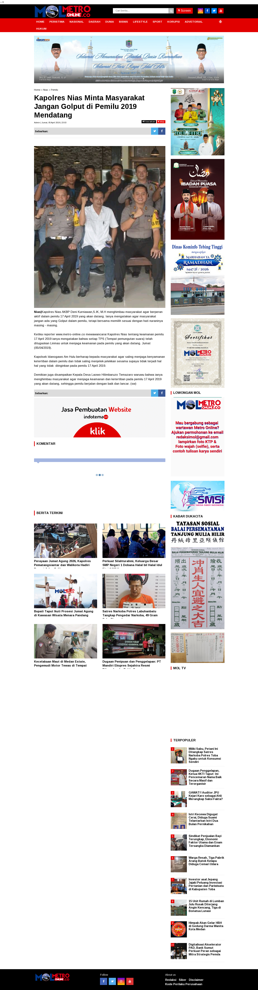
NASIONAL (77, 21)
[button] (220, 20)
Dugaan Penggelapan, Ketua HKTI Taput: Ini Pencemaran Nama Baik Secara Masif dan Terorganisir (205, 777)
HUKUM (41, 28)
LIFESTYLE (140, 21)
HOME (40, 21)
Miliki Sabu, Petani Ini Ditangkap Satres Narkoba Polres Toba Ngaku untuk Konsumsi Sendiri (205, 755)
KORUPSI (173, 21)
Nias (45, 89)
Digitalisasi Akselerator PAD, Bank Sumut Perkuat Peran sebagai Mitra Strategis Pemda (205, 949)
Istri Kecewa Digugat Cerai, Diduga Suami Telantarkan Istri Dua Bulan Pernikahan (203, 819)
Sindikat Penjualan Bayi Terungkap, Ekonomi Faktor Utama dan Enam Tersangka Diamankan (205, 840)
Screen (184, 10)
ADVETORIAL (194, 21)
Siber (182, 979)
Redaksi (170, 979)
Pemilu (54, 89)
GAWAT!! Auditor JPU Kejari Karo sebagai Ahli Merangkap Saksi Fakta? (206, 796)
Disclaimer (196, 979)
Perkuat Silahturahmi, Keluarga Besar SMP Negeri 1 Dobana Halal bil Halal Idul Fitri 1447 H (132, 565)
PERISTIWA (56, 21)
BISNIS (123, 21)
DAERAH (94, 21)
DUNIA (109, 21)
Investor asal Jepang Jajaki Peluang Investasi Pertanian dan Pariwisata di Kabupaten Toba (206, 884)
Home (37, 89)
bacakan (149, 121)
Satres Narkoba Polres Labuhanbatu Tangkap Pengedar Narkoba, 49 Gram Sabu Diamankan (129, 615)
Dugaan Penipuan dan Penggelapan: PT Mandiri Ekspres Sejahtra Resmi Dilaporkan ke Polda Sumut (131, 665)
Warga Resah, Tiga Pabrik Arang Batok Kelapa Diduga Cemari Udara (206, 861)
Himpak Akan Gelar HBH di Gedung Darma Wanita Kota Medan (206, 926)
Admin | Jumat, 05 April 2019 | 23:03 (50, 122)
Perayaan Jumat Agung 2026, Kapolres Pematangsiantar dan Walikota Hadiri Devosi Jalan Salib (62, 565)
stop (161, 121)
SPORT (157, 21)
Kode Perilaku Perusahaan (183, 984)
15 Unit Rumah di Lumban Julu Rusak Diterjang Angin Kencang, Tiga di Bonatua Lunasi (206, 906)
